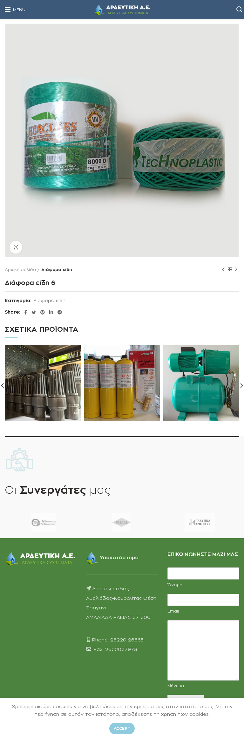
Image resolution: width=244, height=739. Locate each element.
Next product (236, 270)
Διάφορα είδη (56, 269)
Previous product (223, 270)
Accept (122, 728)
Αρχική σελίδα (20, 269)
